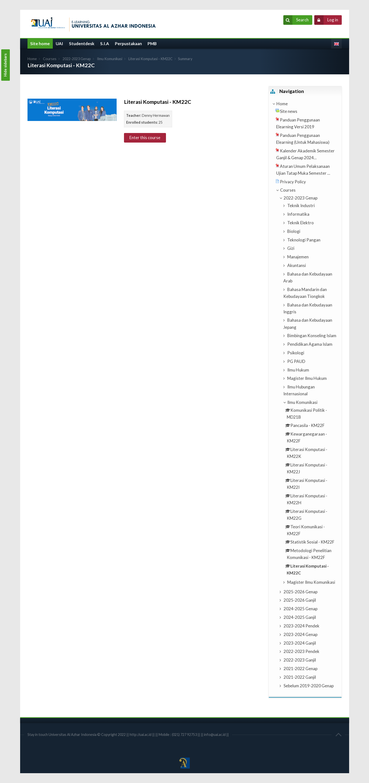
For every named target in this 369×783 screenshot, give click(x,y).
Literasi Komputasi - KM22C (150, 59)
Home (32, 59)
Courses (49, 59)
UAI (59, 43)
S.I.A (104, 43)
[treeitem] (305, 103)
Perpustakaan (128, 43)
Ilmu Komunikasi (109, 59)
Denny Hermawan (156, 115)
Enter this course (144, 137)
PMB (152, 43)
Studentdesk (81, 43)
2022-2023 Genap (77, 59)
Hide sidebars (5, 65)
